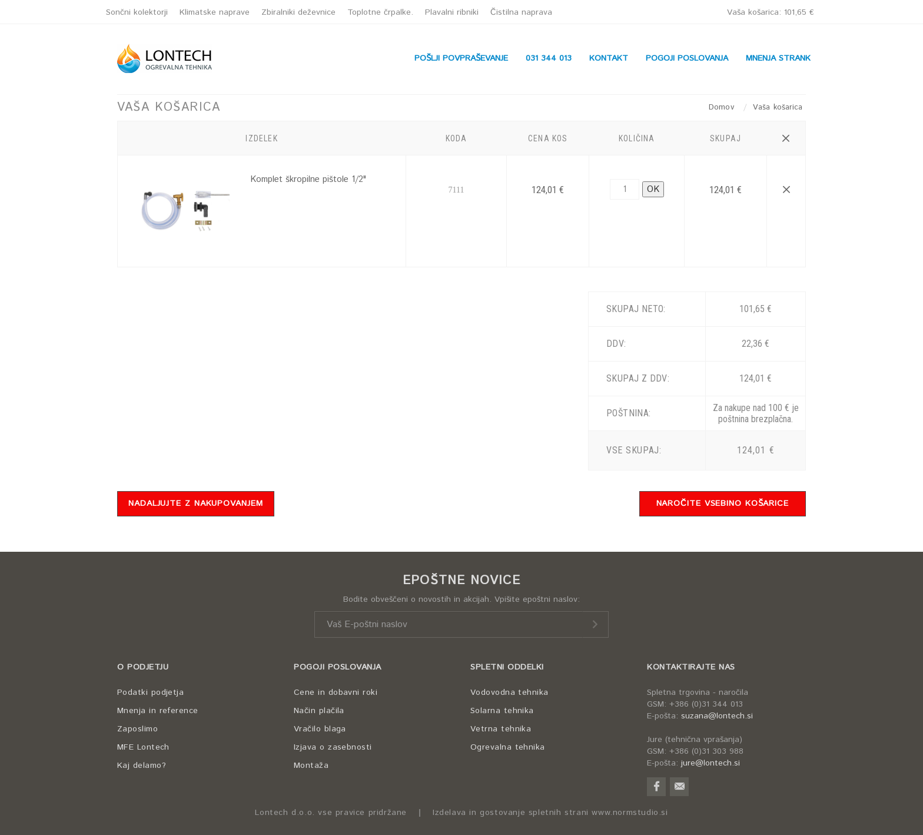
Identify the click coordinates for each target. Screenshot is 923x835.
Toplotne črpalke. (380, 12)
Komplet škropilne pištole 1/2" (308, 179)
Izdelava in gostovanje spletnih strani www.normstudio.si (550, 813)
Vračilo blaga (320, 729)
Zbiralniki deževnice (298, 12)
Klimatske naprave (215, 12)
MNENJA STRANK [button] (778, 58)
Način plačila (319, 711)
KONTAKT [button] (608, 58)
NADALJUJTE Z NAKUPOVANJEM (195, 503)
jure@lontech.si (710, 763)
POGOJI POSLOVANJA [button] (687, 58)
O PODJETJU (142, 667)
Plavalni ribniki (452, 12)
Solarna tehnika (502, 711)
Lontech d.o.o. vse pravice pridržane (331, 813)
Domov (723, 107)
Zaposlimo (137, 729)
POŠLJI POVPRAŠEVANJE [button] (461, 58)
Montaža (311, 765)
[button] (786, 138)
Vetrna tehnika (500, 729)
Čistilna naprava (521, 12)
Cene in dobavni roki (335, 692)
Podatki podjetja (150, 692)
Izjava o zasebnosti (333, 747)
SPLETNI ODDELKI (507, 667)
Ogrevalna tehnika (507, 747)
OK (653, 189)
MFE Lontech (143, 747)
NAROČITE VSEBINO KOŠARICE (722, 503)
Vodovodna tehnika (509, 692)
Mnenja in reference (157, 711)
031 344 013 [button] (549, 58)
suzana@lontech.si (717, 716)
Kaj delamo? (141, 765)
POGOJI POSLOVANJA (337, 667)
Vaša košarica (770, 12)
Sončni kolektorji (137, 12)
